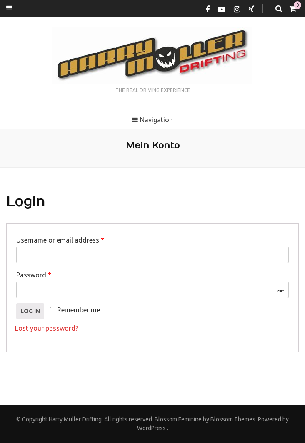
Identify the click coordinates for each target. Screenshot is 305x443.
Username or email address (60, 240)
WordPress (151, 428)
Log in (30, 311)
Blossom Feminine (177, 419)
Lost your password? (46, 328)
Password (33, 275)
